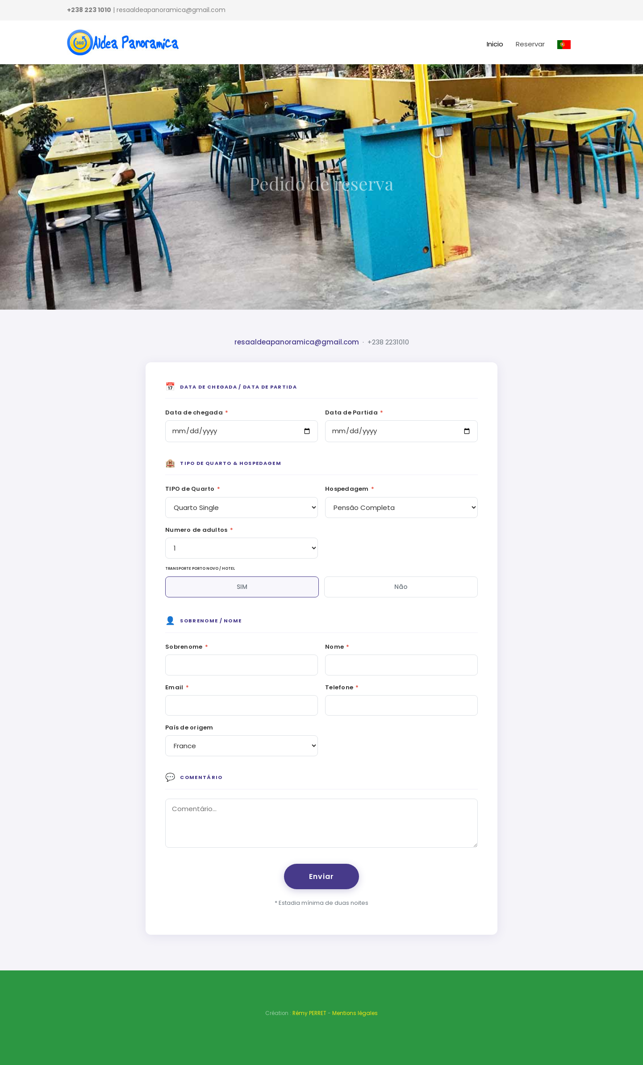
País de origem (189, 727)
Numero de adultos (199, 530)
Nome (337, 646)
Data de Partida (354, 412)
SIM (242, 586)
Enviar (321, 876)
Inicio (495, 44)
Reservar (530, 44)
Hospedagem (349, 489)
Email (177, 687)
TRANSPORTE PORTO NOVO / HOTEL (200, 568)
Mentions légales (355, 1013)
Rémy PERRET (309, 1013)
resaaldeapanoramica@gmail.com (296, 342)
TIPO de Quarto (192, 489)
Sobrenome (186, 646)
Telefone (342, 687)
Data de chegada (196, 412)
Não (401, 586)
